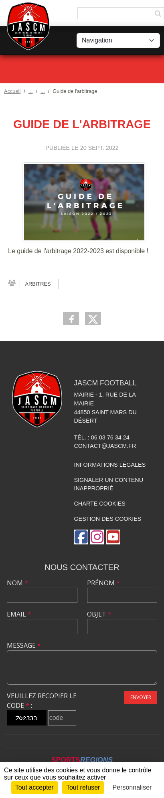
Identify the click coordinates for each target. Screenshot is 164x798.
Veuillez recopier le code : (42, 700)
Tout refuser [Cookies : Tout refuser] (83, 787)
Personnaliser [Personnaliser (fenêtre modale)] (132, 787)
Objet (99, 614)
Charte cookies (99, 503)
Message (24, 645)
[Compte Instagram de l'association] (97, 537)
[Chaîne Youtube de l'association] (113, 537)
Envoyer (140, 697)
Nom (17, 582)
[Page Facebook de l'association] (81, 537)
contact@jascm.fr (105, 446)
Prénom (103, 582)
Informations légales (110, 464)
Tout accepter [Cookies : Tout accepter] (34, 787)
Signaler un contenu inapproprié (108, 484)
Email (19, 614)
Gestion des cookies (107, 519)
